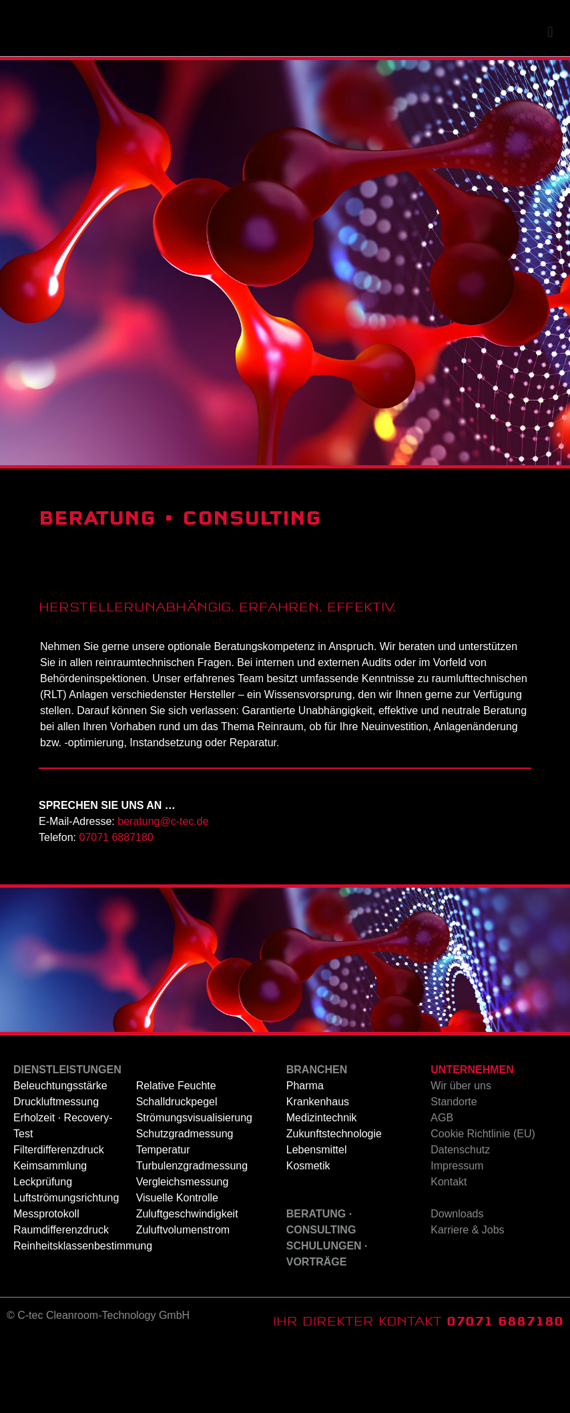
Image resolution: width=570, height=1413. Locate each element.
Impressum (457, 1232)
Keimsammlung (50, 1232)
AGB (442, 1184)
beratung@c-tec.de (162, 888)
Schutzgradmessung (185, 1200)
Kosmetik (308, 1232)
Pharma (305, 1152)
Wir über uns (461, 1152)
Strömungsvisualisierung (194, 1184)
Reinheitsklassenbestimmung (82, 1312)
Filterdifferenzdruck (58, 1216)
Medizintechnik (321, 1184)
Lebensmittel (316, 1216)
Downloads (457, 1280)
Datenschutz (460, 1216)
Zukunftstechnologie (334, 1200)
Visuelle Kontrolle (177, 1264)
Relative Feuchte (176, 1152)
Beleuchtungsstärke (60, 1152)
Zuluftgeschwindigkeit (187, 1280)
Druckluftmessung (56, 1168)
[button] (550, 98)
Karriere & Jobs (467, 1296)
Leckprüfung (42, 1248)
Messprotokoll (46, 1280)
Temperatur (163, 1216)
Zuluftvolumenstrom (183, 1296)
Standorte (454, 1168)
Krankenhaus (317, 1168)
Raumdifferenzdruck (61, 1296)
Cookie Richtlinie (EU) (483, 1200)
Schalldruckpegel (177, 1168)
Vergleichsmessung (182, 1248)
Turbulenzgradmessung (192, 1232)
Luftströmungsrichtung (66, 1264)
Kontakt (449, 1248)
